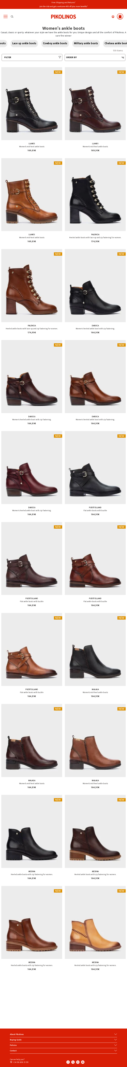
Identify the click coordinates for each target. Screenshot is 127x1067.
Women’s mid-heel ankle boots (31, 146)
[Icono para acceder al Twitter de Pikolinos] (73, 1062)
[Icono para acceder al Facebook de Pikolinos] (68, 1062)
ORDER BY (71, 57)
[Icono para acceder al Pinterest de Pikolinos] (82, 1062)
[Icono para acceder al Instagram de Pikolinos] (78, 1062)
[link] (63, 16)
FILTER (7, 57)
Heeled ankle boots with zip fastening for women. (32, 874)
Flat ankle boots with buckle (95, 510)
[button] (113, 16)
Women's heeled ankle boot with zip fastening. (95, 328)
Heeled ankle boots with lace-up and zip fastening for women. (95, 237)
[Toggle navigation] (5, 16)
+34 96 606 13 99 (20, 1062)
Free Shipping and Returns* (64, 2)
